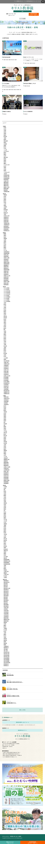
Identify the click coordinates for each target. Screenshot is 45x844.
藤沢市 (5, 626)
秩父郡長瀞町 (6, 380)
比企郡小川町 (6, 369)
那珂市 (5, 158)
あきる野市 (6, 556)
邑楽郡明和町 (6, 280)
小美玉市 (5, 173)
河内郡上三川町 (6, 215)
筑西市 (5, 160)
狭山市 (5, 319)
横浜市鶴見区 (6, 580)
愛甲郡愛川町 (6, 664)
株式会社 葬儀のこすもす (30, 83)
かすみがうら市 (6, 164)
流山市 (5, 429)
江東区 (5, 497)
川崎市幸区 (6, 609)
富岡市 (5, 247)
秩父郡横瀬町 (6, 377)
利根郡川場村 (6, 272)
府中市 (5, 528)
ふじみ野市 (6, 357)
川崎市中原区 (6, 610)
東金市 (5, 420)
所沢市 (5, 310)
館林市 (5, 242)
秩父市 (5, 308)
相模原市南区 (6, 621)
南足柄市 (5, 643)
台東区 (5, 494)
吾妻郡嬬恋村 (6, 265)
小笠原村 (5, 577)
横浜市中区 (6, 585)
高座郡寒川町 (6, 647)
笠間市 (5, 145)
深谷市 (5, 323)
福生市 (5, 543)
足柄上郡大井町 (6, 653)
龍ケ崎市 (5, 136)
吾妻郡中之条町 (6, 262)
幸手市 (5, 352)
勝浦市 (5, 426)
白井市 (5, 447)
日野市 (5, 537)
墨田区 (5, 495)
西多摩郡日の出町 (7, 561)
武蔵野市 (5, 523)
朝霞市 (5, 334)
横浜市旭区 (6, 597)
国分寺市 (5, 540)
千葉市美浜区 (6, 404)
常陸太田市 (6, 140)
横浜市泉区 (6, 603)
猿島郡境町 (6, 190)
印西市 (5, 446)
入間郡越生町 (6, 365)
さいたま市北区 (6, 289)
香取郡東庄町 (6, 465)
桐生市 (5, 237)
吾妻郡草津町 (6, 266)
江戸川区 (5, 519)
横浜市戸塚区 (6, 594)
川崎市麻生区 (6, 616)
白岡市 (5, 359)
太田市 (5, 240)
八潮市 (5, 344)
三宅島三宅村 (6, 571)
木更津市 (5, 411)
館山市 (5, 410)
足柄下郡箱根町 (6, 659)
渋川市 (5, 244)
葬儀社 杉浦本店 (7, 111)
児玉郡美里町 (6, 384)
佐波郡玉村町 (6, 277)
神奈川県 (12, 59)
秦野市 (5, 634)
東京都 (10, 59)
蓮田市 (5, 348)
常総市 (5, 139)
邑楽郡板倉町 (6, 278)
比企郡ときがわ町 (7, 375)
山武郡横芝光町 (6, 469)
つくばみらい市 (6, 172)
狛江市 (5, 544)
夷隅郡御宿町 (6, 481)
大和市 (5, 637)
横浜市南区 (6, 586)
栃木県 (12, 89)
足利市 (5, 196)
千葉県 (4, 59)
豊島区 (5, 509)
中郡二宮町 (6, 650)
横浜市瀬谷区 (6, 600)
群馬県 (18, 89)
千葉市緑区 (6, 402)
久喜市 (5, 341)
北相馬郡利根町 (6, 191)
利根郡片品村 (6, 271)
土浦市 (5, 130)
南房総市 (5, 450)
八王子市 (5, 520)
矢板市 (5, 208)
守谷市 (5, 155)
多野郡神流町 (6, 256)
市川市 (5, 407)
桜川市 (5, 166)
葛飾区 (5, 517)
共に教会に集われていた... (11, 702)
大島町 (5, 565)
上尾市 (5, 325)
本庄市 (5, 314)
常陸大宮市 (6, 157)
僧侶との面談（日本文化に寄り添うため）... (15, 682)
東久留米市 (6, 549)
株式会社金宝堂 (6, 57)
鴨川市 (5, 434)
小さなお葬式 (6, 83)
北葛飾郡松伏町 (6, 393)
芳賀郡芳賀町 (6, 221)
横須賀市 (5, 622)
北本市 (5, 343)
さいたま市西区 (6, 288)
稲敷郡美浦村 (6, 182)
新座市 (5, 338)
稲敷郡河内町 (6, 185)
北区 (4, 510)
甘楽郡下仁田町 (6, 257)
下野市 (5, 214)
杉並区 (5, 507)
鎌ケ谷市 (5, 435)
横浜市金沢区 (6, 591)
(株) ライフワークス (29, 57)
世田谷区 (5, 503)
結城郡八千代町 (6, 187)
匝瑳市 (5, 452)
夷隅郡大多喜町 (6, 480)
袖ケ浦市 (5, 443)
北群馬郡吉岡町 (6, 253)
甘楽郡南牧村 (6, 259)
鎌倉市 (5, 625)
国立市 (5, 541)
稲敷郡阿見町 (6, 184)
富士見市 (5, 346)
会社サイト (5, 748)
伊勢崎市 (5, 238)
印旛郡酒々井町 (6, 459)
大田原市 (5, 206)
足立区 (5, 516)
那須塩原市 (6, 209)
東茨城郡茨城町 (6, 175)
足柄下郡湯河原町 (7, 662)
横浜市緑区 (6, 598)
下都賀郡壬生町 (6, 223)
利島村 (5, 567)
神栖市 (5, 167)
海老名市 (5, 640)
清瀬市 (5, 547)
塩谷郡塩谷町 (6, 226)
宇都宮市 (5, 194)
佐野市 (5, 199)
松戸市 (5, 413)
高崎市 (5, 235)
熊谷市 (5, 304)
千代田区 (5, 486)
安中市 (5, 248)
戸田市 (5, 331)
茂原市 (5, 416)
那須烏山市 (6, 212)
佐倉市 (5, 419)
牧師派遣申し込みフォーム (22, 722)
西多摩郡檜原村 (6, 562)
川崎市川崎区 (6, 607)
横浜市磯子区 (6, 589)
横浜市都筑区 (6, 606)
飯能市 (5, 311)
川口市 (5, 305)
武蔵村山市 (6, 550)
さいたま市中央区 (7, 293)
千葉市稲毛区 (6, 400)
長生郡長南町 (6, 478)
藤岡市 (5, 245)
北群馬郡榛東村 (6, 251)
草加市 (5, 326)
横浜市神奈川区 (6, 582)
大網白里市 (6, 458)
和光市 (5, 337)
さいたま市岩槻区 (7, 301)
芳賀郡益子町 (6, 217)
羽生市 (5, 320)
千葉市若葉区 (6, 401)
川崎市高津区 (6, 612)
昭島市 (5, 529)
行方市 (5, 169)
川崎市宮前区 (6, 615)
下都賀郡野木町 (6, 224)
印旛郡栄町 (6, 460)
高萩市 (5, 142)
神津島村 (5, 569)
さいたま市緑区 (6, 299)
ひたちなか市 (6, 151)
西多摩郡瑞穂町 (6, 559)
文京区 (5, 492)
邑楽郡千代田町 (6, 281)
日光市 (5, 202)
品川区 (5, 498)
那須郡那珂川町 (6, 230)
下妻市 (5, 138)
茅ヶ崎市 (5, 629)
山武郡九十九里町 (7, 466)
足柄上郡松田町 (6, 655)
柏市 (4, 425)
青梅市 (5, 526)
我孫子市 (5, 432)
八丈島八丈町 (6, 574)
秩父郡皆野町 (6, 378)
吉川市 (5, 356)
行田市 (5, 307)
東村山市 (5, 538)
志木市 (5, 335)
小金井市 (5, 534)
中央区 (5, 488)
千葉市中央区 (6, 397)
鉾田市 (5, 170)
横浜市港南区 (6, 595)
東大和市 (5, 546)
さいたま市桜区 (6, 295)
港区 (4, 489)
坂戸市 (5, 350)
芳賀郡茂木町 (6, 218)
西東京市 (5, 558)
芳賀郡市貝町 (6, 220)
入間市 (5, 332)
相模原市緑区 (6, 617)
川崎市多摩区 (6, 613)
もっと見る (22, 710)
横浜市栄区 (6, 601)
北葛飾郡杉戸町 (6, 392)
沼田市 (5, 241)
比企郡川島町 (6, 371)
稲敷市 (5, 163)
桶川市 (5, 340)
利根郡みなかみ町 (7, 275)
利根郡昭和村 (6, 274)
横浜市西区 (6, 583)
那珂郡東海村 (6, 179)
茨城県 (15, 59)
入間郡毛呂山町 (6, 363)
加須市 (5, 313)
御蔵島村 (5, 572)
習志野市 (5, 423)
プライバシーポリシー (5, 836)
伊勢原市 (5, 638)
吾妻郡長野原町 (6, 263)
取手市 (5, 146)
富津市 (5, 438)
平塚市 (5, 623)
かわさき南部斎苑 (28, 111)
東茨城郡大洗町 (6, 176)
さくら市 (5, 211)
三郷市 (5, 347)
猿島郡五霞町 (6, 188)
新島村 (5, 568)
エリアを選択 (22, 18)
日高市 (5, 354)
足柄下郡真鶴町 (6, 661)
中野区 (5, 506)
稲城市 (5, 553)
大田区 (5, 501)
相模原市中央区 (6, 619)
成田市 (5, 417)
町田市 (5, 532)
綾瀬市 (5, 644)
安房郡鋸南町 (6, 483)
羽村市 (5, 555)
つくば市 (5, 149)
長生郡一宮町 (6, 471)
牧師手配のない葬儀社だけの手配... (13, 695)
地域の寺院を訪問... (10, 675)
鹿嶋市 (5, 152)
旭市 (4, 422)
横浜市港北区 (6, 592)
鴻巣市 (5, 322)
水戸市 (5, 127)
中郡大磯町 (6, 649)
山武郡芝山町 (6, 468)
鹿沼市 (5, 200)
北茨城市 (5, 143)
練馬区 (5, 514)
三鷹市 (5, 525)
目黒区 (5, 500)
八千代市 (5, 431)
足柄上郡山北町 (6, 656)
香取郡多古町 (6, 463)
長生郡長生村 (6, 474)
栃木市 (5, 197)
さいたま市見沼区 (7, 292)
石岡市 (5, 133)
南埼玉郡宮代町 (6, 390)
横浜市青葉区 (6, 604)
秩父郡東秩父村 (6, 383)
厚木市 (5, 635)
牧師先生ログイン (22, 730)
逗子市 (5, 631)
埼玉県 (7, 59)
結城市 (5, 135)
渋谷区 (5, 504)
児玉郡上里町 (6, 387)
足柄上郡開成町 (6, 658)
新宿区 (5, 491)
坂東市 (5, 161)
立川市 (5, 522)
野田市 (5, 414)
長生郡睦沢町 (6, 472)
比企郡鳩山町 (6, 374)
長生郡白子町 (6, 475)
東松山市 (5, 316)
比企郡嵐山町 (6, 368)
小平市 (5, 535)
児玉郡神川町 (6, 386)
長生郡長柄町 (6, 477)
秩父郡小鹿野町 (6, 381)
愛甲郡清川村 (6, 665)
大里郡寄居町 (6, 389)
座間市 (5, 641)
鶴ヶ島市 (5, 353)
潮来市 (5, 154)
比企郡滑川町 (6, 366)
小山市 (5, 203)
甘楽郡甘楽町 (6, 260)
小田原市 (5, 628)
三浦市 (5, 632)
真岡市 (5, 205)
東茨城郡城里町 (6, 178)
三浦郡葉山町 (6, 646)
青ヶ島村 (5, 575)
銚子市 (5, 405)
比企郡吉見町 (6, 372)
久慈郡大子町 (6, 181)
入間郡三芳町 (6, 362)
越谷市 (5, 328)
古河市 (5, 132)
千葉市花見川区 (6, 398)
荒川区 (5, 512)
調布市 (5, 531)
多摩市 (5, 552)
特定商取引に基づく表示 (14, 836)
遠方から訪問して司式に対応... (12, 689)
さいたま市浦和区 (7, 296)
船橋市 (5, 408)
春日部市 (5, 317)
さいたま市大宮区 (7, 291)
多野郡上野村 (6, 254)
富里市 (5, 449)
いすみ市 (5, 456)
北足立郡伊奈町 (6, 360)
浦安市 (5, 440)
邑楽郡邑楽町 (6, 284)
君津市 (5, 437)
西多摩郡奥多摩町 (7, 564)
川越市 (5, 302)
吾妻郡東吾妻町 (6, 269)
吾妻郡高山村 (6, 268)
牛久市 (5, 148)
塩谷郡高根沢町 (6, 227)
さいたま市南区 (6, 298)
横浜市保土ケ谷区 (7, 588)
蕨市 (4, 329)
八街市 (5, 444)
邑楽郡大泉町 (6, 283)
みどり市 (5, 250)
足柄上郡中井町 (6, 652)
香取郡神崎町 (6, 462)
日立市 (5, 129)
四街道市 (5, 441)
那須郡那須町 (6, 229)
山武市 (5, 455)
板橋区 (5, 513)
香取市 (5, 453)
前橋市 (5, 234)
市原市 (5, 428)
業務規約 (19, 836)
